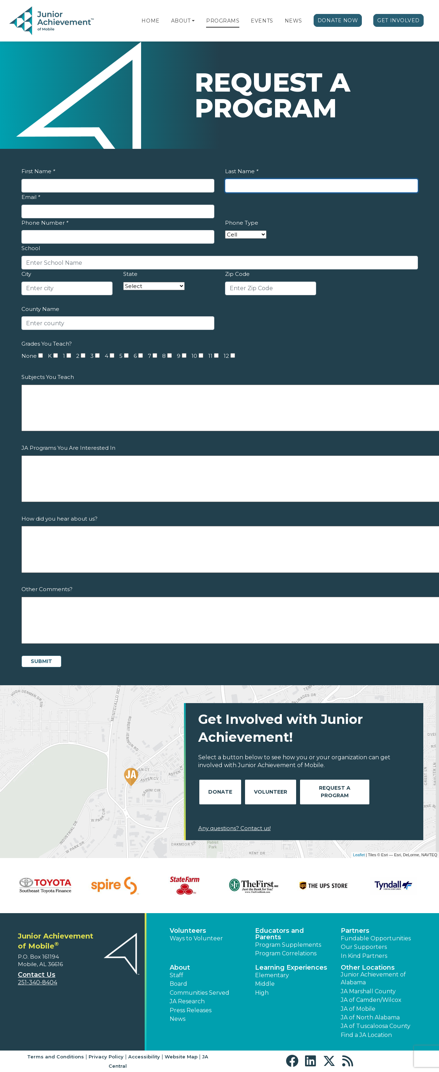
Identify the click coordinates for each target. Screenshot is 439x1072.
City (26, 274)
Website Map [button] (181, 1056)
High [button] (262, 992)
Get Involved (398, 20)
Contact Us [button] (36, 974)
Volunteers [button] (188, 930)
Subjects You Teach (47, 377)
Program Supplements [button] (288, 944)
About (181, 21)
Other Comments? (47, 589)
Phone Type (241, 222)
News (293, 21)
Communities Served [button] (199, 992)
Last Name (241, 171)
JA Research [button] (187, 1001)
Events (262, 21)
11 (210, 355)
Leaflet (359, 855)
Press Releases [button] (190, 1010)
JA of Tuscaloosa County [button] (375, 1026)
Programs (222, 21)
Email (30, 197)
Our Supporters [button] (364, 947)
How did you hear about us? (59, 518)
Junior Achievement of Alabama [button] (373, 978)
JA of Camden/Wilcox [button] (371, 1000)
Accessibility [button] (144, 1056)
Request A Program (334, 792)
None (29, 355)
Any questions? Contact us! (234, 828)
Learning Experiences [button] (291, 967)
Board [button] (178, 983)
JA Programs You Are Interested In (68, 447)
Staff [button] (176, 975)
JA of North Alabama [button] (370, 1017)
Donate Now (338, 20)
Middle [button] (265, 983)
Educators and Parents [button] (279, 933)
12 (226, 355)
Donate (220, 792)
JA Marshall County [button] (368, 991)
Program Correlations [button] (285, 953)
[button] (193, 21)
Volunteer (270, 792)
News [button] (177, 1018)
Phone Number (44, 222)
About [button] (180, 967)
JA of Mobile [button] (358, 1008)
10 (194, 355)
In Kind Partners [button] (364, 955)
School (30, 248)
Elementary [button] (272, 975)
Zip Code (237, 274)
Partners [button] (355, 930)
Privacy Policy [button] (106, 1056)
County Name (40, 309)
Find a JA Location (366, 1035)
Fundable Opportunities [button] (376, 938)
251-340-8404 (37, 982)
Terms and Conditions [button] (55, 1056)
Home (150, 21)
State (130, 274)
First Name (38, 171)
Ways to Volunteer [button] (196, 938)
